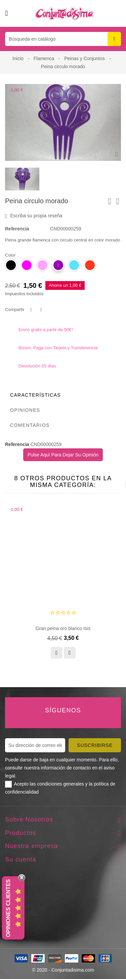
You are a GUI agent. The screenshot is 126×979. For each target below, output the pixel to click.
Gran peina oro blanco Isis (63, 628)
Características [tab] (35, 395)
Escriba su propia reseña (33, 216)
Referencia (17, 228)
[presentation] (109, 485)
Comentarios (30, 425)
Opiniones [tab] (25, 410)
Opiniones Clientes (8, 908)
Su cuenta (20, 859)
